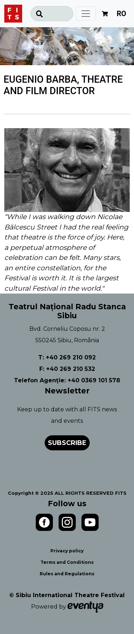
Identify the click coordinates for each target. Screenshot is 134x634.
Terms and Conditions (67, 562)
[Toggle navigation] (86, 13)
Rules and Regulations (67, 573)
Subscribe (67, 443)
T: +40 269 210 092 (67, 357)
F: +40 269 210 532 (67, 369)
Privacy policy (67, 550)
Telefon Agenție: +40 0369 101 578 (67, 380)
